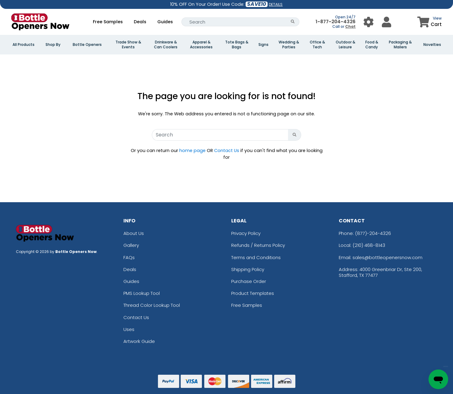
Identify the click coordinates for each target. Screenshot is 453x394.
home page (192, 150)
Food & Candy (371, 45)
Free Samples (108, 22)
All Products (24, 44)
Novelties (432, 44)
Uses (128, 329)
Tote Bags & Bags (236, 45)
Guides (165, 22)
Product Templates (252, 293)
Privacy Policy (246, 233)
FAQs (129, 257)
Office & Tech (317, 45)
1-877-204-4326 (336, 21)
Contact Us (226, 150)
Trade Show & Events (128, 45)
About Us (133, 233)
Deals (140, 22)
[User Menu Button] (368, 22)
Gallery (131, 245)
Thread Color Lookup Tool (151, 305)
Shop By (53, 44)
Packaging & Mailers (400, 45)
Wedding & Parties (289, 45)
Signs (263, 44)
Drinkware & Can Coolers (165, 45)
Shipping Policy (247, 269)
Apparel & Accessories (201, 45)
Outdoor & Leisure (345, 45)
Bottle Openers (87, 44)
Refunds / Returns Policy (258, 245)
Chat (350, 26)
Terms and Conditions (256, 257)
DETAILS (276, 4)
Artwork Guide (139, 341)
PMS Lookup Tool (141, 293)
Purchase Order (248, 281)
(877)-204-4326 (373, 233)
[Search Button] (292, 21)
